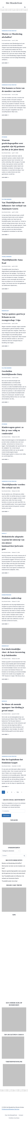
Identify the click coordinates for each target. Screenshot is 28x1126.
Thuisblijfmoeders (6, 256)
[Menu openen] (3, 7)
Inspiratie (4, 701)
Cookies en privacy (14, 1118)
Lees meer (5, 63)
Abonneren (6, 815)
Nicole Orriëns (7, 40)
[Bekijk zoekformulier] (25, 7)
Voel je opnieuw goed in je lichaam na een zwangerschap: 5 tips (13, 317)
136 (18, 792)
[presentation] (14, 21)
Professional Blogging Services (10, 1109)
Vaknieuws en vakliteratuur (9, 30)
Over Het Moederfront (11, 1115)
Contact (21, 1115)
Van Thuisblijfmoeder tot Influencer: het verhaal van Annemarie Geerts (14, 205)
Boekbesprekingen (6, 594)
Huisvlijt (4, 533)
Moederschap (5, 310)
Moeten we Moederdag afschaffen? (12, 863)
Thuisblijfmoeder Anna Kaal (9, 881)
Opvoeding (4, 137)
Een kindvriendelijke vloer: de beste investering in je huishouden (13, 652)
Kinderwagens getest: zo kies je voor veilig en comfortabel (13, 430)
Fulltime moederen (6, 199)
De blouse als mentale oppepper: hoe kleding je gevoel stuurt (13, 707)
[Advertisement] (14, 958)
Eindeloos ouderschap (11, 598)
